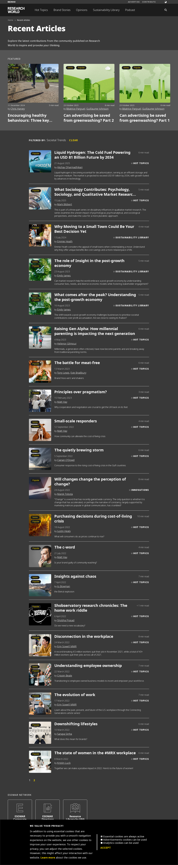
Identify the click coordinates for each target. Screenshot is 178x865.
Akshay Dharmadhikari (69, 167)
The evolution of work (74, 694)
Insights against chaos (75, 576)
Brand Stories (62, 10)
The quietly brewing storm (79, 450)
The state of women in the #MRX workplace (95, 753)
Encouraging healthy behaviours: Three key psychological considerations (28, 118)
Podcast (130, 10)
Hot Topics (41, 10)
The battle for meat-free (77, 362)
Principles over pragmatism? (80, 392)
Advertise (134, 2)
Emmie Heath (64, 241)
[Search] (166, 10)
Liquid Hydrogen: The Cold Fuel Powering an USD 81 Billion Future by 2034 (92, 155)
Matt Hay (62, 402)
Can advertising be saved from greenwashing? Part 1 (144, 118)
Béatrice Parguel (75, 109)
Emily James (64, 275)
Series (70, 67)
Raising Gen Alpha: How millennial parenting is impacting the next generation (94, 331)
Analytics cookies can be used (121, 843)
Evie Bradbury (78, 373)
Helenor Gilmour (66, 343)
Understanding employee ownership (88, 665)
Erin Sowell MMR (66, 646)
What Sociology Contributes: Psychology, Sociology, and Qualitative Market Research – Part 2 (94, 192)
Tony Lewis (63, 373)
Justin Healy (64, 531)
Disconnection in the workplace (83, 636)
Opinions (81, 10)
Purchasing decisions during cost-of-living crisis (93, 519)
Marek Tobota (65, 494)
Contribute (149, 2)
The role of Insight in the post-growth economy (89, 263)
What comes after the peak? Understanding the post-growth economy (95, 297)
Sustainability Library (106, 10)
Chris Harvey (18, 109)
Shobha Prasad (65, 620)
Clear (73, 140)
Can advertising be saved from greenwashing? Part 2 (89, 118)
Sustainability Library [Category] (132, 237)
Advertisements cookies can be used (125, 840)
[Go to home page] (16, 10)
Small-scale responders (75, 421)
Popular (15, 67)
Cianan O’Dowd (66, 460)
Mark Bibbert (64, 204)
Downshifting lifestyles (75, 724)
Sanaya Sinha (64, 734)
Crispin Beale (64, 675)
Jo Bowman (63, 586)
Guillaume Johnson (97, 109)
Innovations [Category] (140, 489)
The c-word (64, 547)
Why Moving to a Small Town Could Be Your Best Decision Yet (94, 229)
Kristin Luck (64, 763)
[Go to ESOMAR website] (11, 2)
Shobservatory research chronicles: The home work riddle (90, 608)
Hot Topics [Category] (141, 163)
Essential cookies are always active (123, 836)
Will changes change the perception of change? (90, 482)
